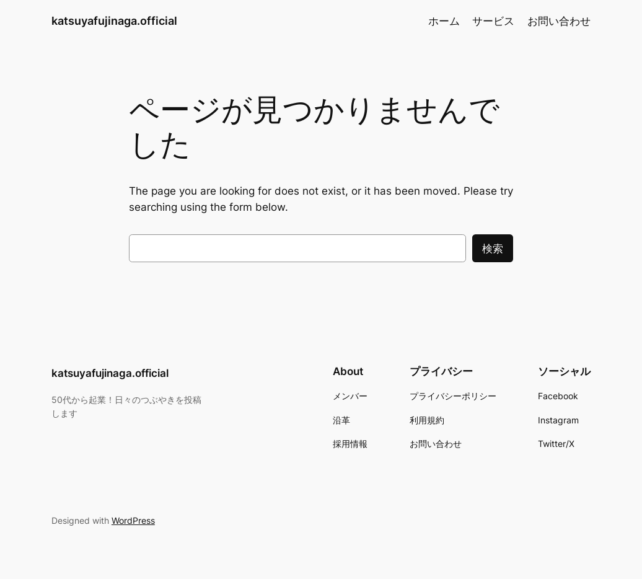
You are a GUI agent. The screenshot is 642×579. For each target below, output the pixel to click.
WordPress (133, 520)
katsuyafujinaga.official (114, 20)
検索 (492, 248)
